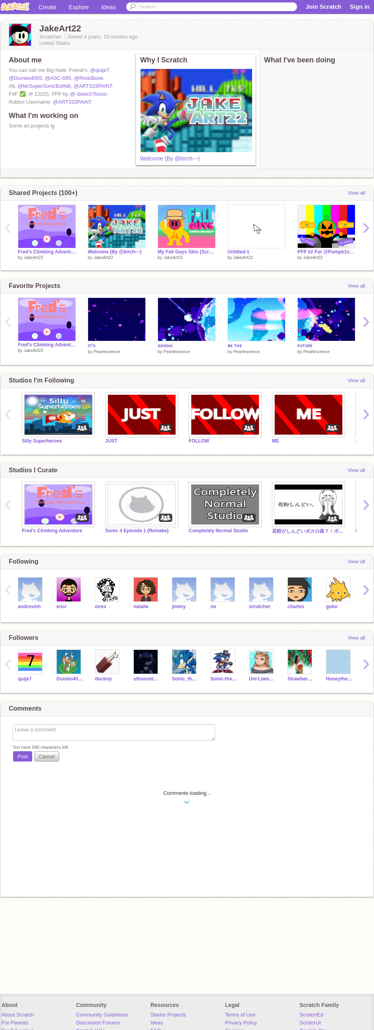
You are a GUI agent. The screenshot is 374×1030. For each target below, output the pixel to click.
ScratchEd (311, 1015)
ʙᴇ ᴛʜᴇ (234, 345)
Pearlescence (107, 351)
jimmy (179, 606)
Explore (79, 7)
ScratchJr (310, 1023)
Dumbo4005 (69, 679)
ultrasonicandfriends (146, 679)
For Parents (15, 1023)
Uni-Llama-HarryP (262, 679)
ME (275, 441)
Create (47, 7)
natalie (140, 606)
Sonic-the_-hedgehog (223, 679)
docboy (103, 679)
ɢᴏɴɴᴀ (165, 345)
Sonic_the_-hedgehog (185, 679)
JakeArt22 (34, 257)
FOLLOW (199, 441)
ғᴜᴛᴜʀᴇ (304, 345)
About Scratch (18, 1015)
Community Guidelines (102, 1015)
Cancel (47, 756)
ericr (61, 606)
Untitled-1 (238, 252)
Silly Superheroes (42, 441)
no (213, 606)
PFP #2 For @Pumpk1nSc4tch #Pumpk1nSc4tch (326, 252)
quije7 (25, 679)
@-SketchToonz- (89, 94)
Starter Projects (168, 1015)
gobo (331, 606)
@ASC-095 (58, 78)
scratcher (259, 606)
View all (356, 193)
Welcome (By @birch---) (170, 158)
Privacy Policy (241, 1023)
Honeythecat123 (339, 679)
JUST (111, 441)
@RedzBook (88, 78)
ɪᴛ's (92, 345)
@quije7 (99, 70)
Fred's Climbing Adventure (52, 530)
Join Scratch (323, 6)
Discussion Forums (98, 1023)
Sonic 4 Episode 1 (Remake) (137, 530)
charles (295, 606)
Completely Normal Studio (218, 530)
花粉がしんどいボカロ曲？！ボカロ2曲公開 (307, 531)
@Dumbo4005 (25, 78)
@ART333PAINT (93, 86)
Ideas (108, 7)
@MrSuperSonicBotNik (44, 86)
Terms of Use (240, 1015)
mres (100, 606)
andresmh (29, 606)
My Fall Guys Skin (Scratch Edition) (187, 252)
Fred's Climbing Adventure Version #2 (47, 252)
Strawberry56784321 (300, 679)
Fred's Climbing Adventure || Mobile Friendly (47, 345)
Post (22, 756)
